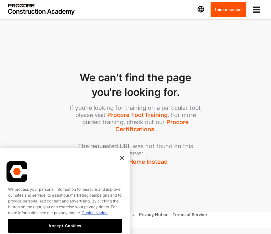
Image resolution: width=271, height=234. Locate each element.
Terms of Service (190, 214)
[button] (200, 9)
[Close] (122, 167)
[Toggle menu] (256, 9)
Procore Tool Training (137, 114)
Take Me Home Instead (136, 161)
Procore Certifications (152, 126)
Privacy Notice (154, 214)
